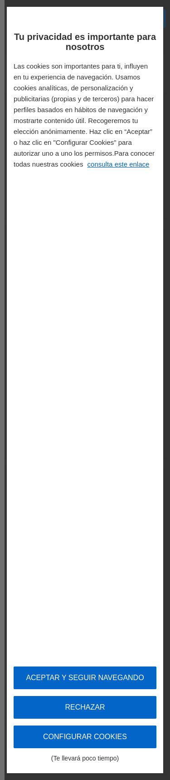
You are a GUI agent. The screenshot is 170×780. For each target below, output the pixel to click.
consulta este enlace (118, 164)
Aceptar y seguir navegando (85, 677)
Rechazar (85, 707)
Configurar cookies (85, 740)
